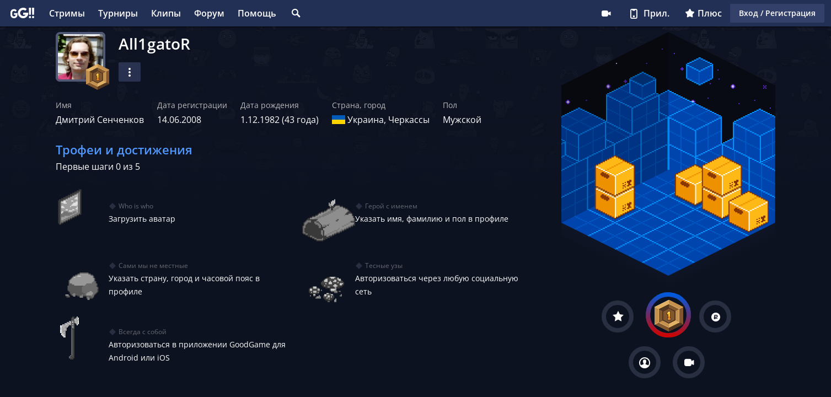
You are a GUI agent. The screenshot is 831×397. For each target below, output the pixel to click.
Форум (209, 13)
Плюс (703, 13)
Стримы (67, 13)
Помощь (257, 13)
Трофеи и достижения (124, 149)
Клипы (166, 13)
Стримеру (606, 13)
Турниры (118, 13)
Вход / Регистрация (777, 13)
